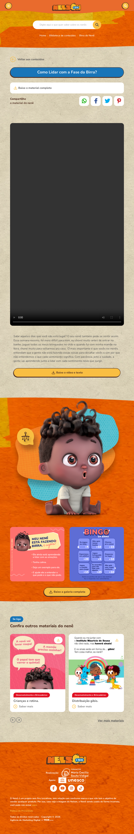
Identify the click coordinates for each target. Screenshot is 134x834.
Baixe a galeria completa (67, 592)
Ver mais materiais (111, 720)
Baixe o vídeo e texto (67, 372)
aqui (34, 805)
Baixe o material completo (33, 88)
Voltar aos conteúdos (27, 59)
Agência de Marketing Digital (25, 820)
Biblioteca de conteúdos (62, 35)
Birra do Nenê (87, 35)
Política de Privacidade (21, 810)
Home (42, 35)
